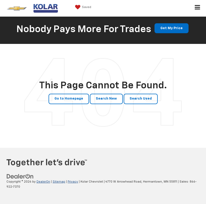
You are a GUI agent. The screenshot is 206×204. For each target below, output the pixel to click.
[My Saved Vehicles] (82, 7)
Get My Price (171, 28)
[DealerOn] (20, 176)
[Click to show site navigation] (197, 8)
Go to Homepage (68, 98)
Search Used (141, 98)
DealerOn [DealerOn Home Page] (43, 181)
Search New (106, 98)
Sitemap (59, 181)
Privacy (73, 181)
